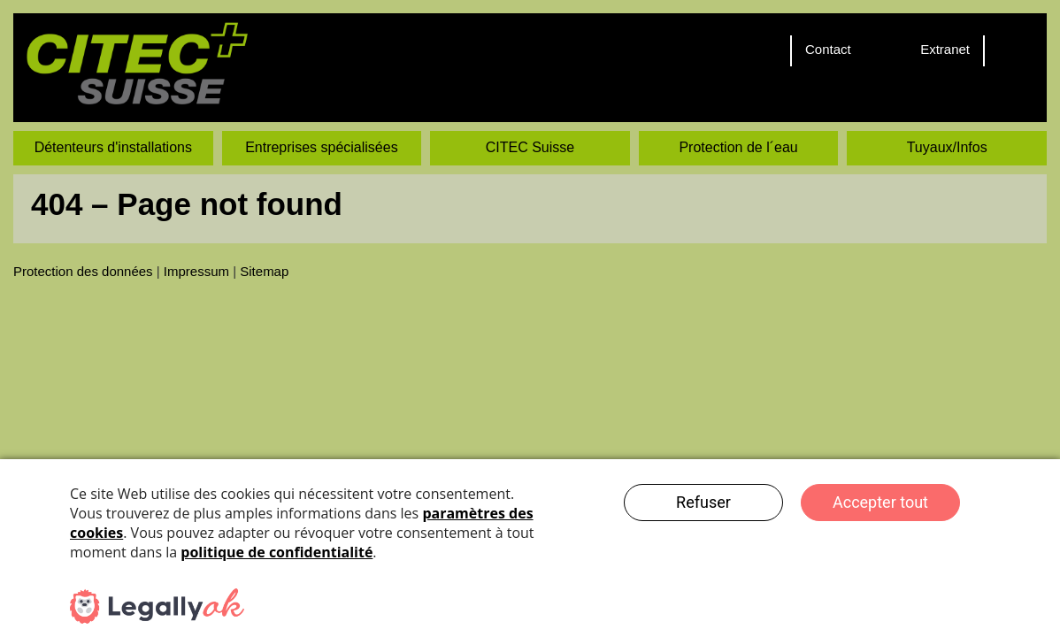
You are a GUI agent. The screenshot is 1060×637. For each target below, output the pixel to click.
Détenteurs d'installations (113, 147)
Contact (828, 49)
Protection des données (83, 271)
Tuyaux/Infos (947, 147)
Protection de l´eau (738, 147)
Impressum (196, 271)
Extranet (945, 49)
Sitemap (264, 271)
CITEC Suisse (530, 147)
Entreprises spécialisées (321, 147)
